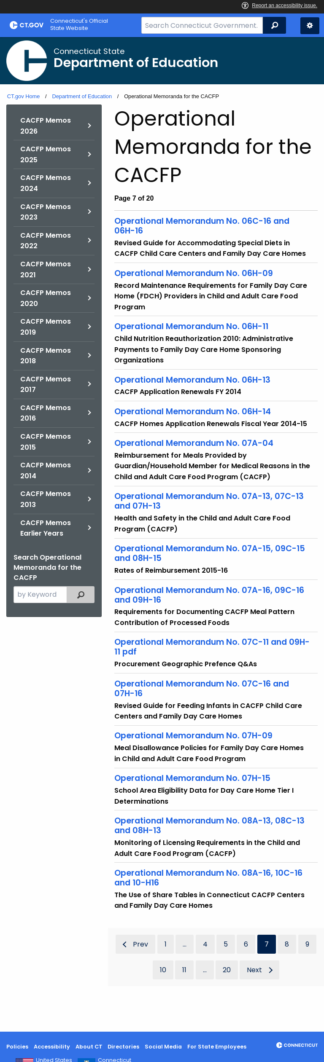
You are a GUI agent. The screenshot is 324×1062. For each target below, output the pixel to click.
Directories (123, 1046)
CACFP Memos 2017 (45, 384)
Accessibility (52, 1046)
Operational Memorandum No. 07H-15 (192, 778)
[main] (162, 534)
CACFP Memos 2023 (45, 212)
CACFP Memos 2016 (45, 413)
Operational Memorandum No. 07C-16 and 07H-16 (201, 688)
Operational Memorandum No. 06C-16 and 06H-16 (201, 225)
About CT (89, 1046)
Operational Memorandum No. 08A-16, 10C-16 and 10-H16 (208, 877)
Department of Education (82, 96)
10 (163, 970)
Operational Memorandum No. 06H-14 (192, 411)
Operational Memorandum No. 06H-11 (191, 326)
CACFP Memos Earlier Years (45, 528)
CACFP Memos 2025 (45, 154)
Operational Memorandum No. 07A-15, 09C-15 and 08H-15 (209, 553)
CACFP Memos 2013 (45, 499)
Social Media (163, 1046)
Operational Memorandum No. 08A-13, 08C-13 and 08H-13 (209, 825)
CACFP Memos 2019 (45, 326)
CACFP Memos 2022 (45, 241)
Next (254, 970)
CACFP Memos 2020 (45, 298)
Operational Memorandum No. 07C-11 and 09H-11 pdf (212, 646)
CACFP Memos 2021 (45, 269)
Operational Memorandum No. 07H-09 (193, 735)
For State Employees (216, 1046)
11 (184, 970)
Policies (17, 1046)
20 (227, 970)
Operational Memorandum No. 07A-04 (193, 443)
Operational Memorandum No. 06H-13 (192, 380)
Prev (140, 944)
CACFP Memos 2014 (45, 470)
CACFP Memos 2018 (45, 356)
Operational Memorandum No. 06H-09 (193, 273)
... (184, 944)
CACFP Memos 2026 (45, 125)
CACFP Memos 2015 (45, 442)
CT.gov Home (23, 96)
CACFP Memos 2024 (45, 183)
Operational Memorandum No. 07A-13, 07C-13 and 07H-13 (209, 501)
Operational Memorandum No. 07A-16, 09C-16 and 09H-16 (209, 595)
